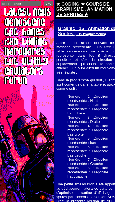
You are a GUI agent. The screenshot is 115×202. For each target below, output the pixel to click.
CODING (70, 4)
